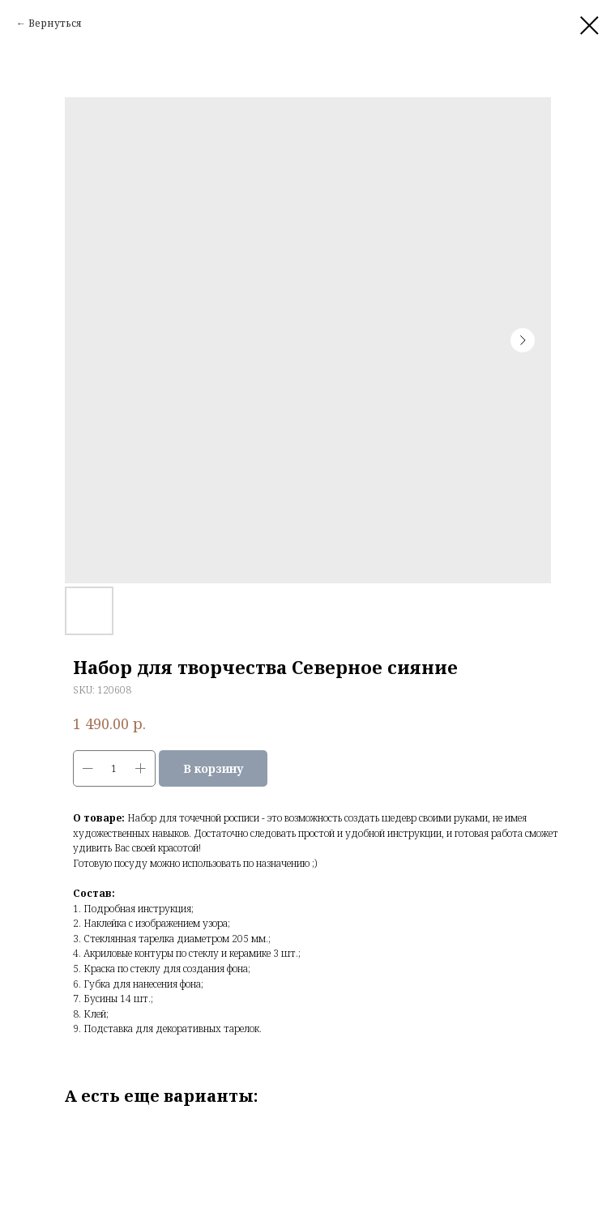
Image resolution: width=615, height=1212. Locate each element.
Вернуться (55, 23)
